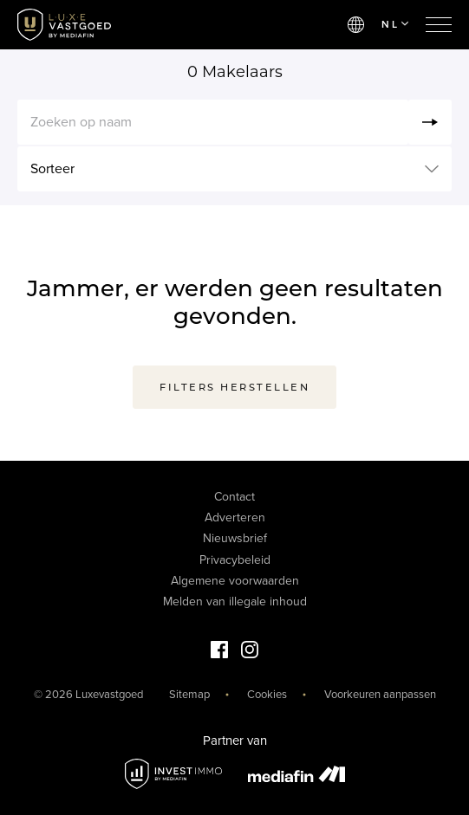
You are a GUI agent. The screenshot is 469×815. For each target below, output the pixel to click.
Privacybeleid (234, 560)
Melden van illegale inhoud (235, 601)
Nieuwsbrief (235, 538)
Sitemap (189, 695)
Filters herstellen (234, 387)
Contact (234, 496)
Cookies (267, 695)
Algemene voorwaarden (235, 580)
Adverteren (235, 517)
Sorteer (52, 169)
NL (394, 24)
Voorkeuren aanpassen (380, 695)
